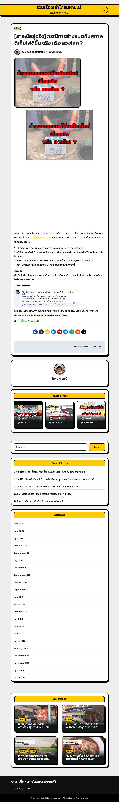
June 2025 (19, 530)
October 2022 (20, 582)
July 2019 (18, 618)
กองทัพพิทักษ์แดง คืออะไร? (87, 347)
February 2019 (21, 648)
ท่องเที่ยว (23, 750)
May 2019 (18, 633)
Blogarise (67, 798)
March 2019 (19, 640)
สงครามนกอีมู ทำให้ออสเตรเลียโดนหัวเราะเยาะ (59, 416)
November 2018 (21, 662)
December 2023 (22, 567)
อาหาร (22, 719)
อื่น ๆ (17, 28)
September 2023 (22, 574)
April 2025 (19, 538)
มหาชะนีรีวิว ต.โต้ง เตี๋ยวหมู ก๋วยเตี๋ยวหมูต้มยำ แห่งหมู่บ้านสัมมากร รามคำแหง (49, 471)
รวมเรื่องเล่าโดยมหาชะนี (58, 7)
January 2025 (20, 545)
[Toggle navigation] (13, 10)
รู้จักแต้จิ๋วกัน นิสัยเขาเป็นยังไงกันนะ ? (90, 414)
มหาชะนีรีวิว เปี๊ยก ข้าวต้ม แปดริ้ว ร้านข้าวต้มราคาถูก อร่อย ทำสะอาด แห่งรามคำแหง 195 (54, 479)
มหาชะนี (28, 52)
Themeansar (82, 798)
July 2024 (18, 560)
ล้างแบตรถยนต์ (56, 52)
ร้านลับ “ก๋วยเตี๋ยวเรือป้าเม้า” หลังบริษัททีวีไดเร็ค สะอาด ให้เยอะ (42, 493)
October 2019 (20, 611)
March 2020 (19, 604)
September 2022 (22, 589)
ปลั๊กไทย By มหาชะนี (41, 238)
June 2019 (19, 626)
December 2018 (21, 655)
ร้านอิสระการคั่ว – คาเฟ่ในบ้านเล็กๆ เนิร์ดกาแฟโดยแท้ (38, 501)
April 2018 (19, 670)
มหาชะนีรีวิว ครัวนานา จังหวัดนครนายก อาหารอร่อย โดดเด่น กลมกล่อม (46, 486)
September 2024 (22, 552)
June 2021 (18, 596)
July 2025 (18, 523)
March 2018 (19, 677)
